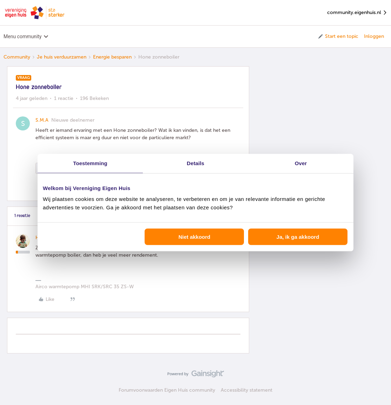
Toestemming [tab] (90, 163)
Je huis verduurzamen (61, 57)
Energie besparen (112, 57)
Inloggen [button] (374, 36)
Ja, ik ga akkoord (298, 237)
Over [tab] (301, 163)
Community (17, 57)
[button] (337, 36)
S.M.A (41, 120)
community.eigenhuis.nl (357, 12)
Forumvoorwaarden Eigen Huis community (167, 390)
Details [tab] (195, 163)
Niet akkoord (194, 237)
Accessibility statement (246, 390)
